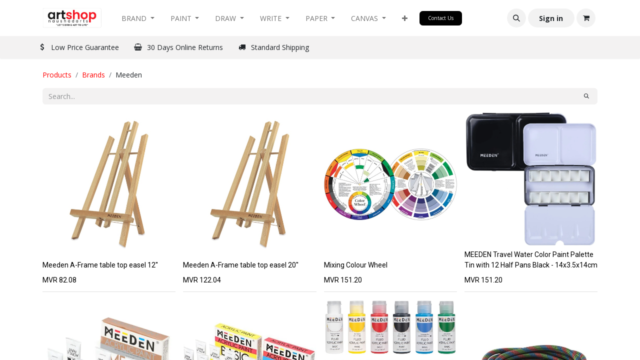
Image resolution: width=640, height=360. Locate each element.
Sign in (551, 18)
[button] (405, 18)
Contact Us (441, 18)
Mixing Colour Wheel (356, 265)
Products (57, 75)
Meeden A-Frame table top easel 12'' (100, 265)
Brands (93, 75)
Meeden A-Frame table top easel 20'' (240, 265)
